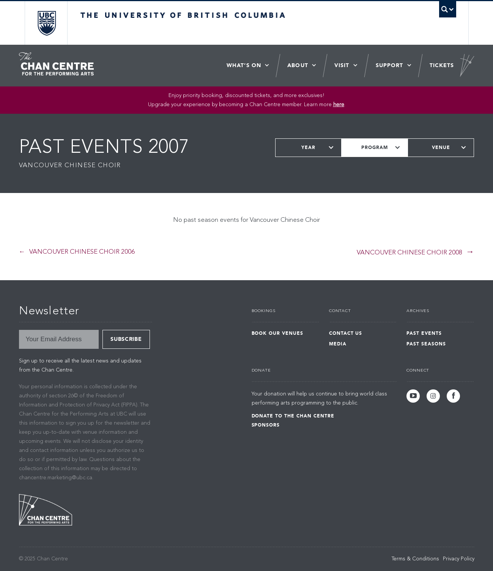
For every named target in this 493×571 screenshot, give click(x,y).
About (297, 65)
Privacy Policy (458, 559)
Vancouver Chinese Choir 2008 (409, 252)
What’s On (244, 65)
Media (338, 344)
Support (389, 65)
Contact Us (345, 333)
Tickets (442, 65)
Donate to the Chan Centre (293, 416)
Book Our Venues (277, 333)
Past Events (424, 333)
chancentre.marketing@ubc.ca (55, 477)
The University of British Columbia (46, 23)
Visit (342, 65)
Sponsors (266, 425)
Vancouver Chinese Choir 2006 (82, 252)
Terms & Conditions (415, 559)
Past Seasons (426, 344)
